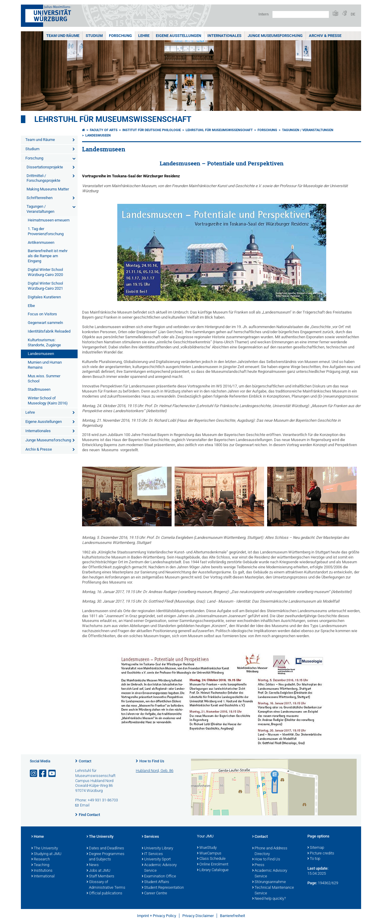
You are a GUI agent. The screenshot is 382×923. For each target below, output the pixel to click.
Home (37, 837)
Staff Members (100, 876)
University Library (157, 848)
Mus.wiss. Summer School (44, 378)
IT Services (152, 854)
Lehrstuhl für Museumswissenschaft (112, 119)
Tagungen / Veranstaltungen (40, 209)
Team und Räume (62, 35)
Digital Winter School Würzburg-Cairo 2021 (45, 286)
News (93, 865)
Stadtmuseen (39, 389)
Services (150, 837)
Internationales (224, 35)
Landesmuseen (41, 353)
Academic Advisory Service (159, 868)
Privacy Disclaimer (198, 915)
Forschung (120, 35)
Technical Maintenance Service (273, 890)
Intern (263, 14)
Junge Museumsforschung (275, 35)
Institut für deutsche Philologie (151, 130)
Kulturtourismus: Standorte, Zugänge (44, 342)
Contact (85, 761)
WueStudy (207, 848)
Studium (94, 35)
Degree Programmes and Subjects (105, 856)
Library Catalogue (213, 870)
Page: (312, 883)
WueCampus (209, 853)
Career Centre (154, 893)
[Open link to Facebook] (43, 773)
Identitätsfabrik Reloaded (49, 331)
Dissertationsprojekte (45, 167)
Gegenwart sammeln (45, 322)
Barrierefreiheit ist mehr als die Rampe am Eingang (47, 256)
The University (44, 848)
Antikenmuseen (41, 242)
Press (258, 865)
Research (40, 859)
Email (85, 805)
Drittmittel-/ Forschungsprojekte (43, 178)
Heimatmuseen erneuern (49, 220)
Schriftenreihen (40, 198)
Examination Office (159, 876)
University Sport (156, 859)
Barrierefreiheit (232, 915)
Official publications (104, 893)
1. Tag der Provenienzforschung (46, 231)
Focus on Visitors (42, 314)
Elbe (31, 305)
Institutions (42, 871)
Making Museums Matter (48, 189)
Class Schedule (211, 859)
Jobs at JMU (98, 871)
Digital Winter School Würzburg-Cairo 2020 (45, 272)
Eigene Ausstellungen (178, 35)
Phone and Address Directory (269, 851)
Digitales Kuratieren (44, 297)
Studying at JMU (46, 854)
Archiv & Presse (325, 35)
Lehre (144, 35)
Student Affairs (155, 882)
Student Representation (163, 888)
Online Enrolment (212, 864)
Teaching (40, 865)
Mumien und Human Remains (45, 365)
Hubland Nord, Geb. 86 (154, 770)
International (43, 876)
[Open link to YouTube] (52, 773)
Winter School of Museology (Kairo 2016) (48, 400)
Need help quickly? (269, 899)
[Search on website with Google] (300, 14)
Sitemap (315, 848)
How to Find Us (151, 761)
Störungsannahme (269, 882)
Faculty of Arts (104, 130)
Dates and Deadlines (105, 848)
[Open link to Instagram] (34, 773)
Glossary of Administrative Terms (106, 885)
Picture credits (320, 853)
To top (313, 859)
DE (353, 14)
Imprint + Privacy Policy (156, 915)
